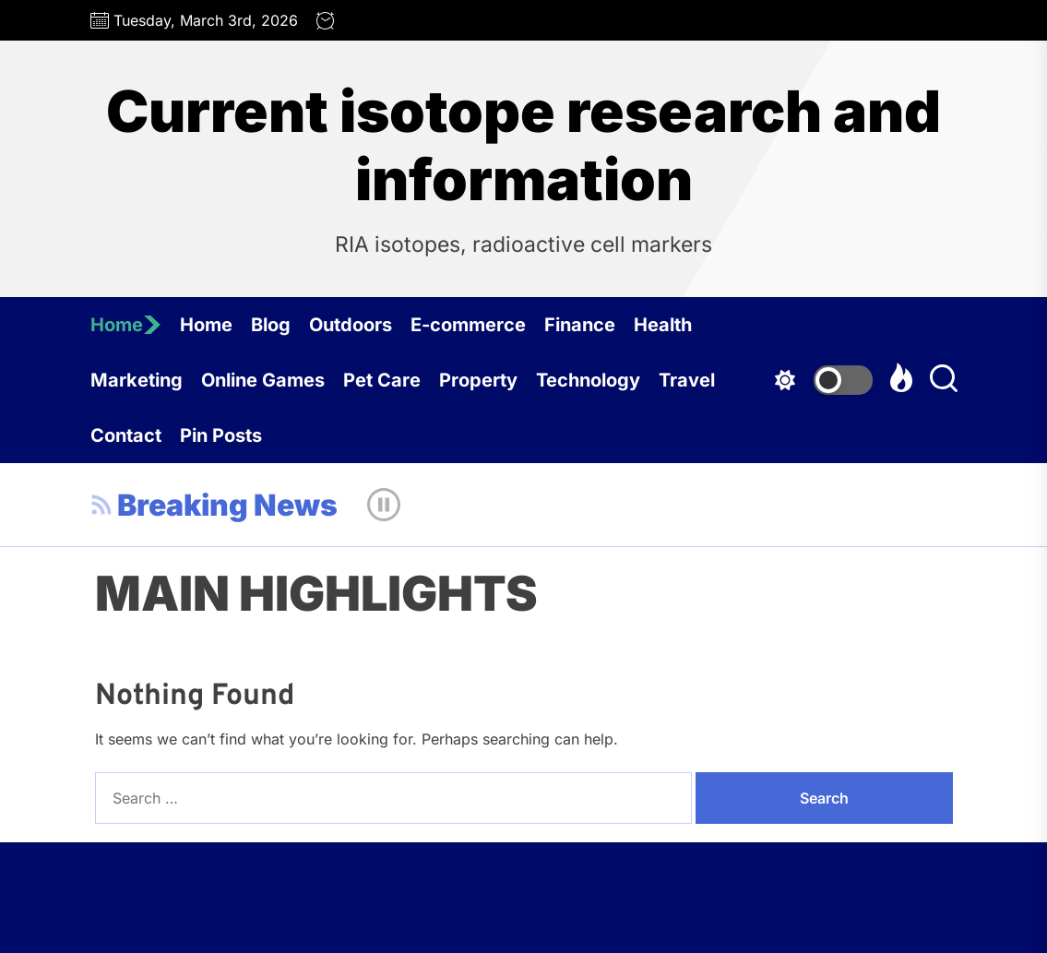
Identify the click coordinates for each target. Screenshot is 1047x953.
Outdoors (350, 325)
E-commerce (468, 325)
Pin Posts (221, 435)
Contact (125, 435)
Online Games (263, 380)
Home (125, 325)
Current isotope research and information (523, 145)
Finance (579, 325)
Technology (588, 380)
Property (478, 380)
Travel (687, 380)
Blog (271, 325)
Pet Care (382, 380)
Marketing (136, 380)
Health (663, 325)
